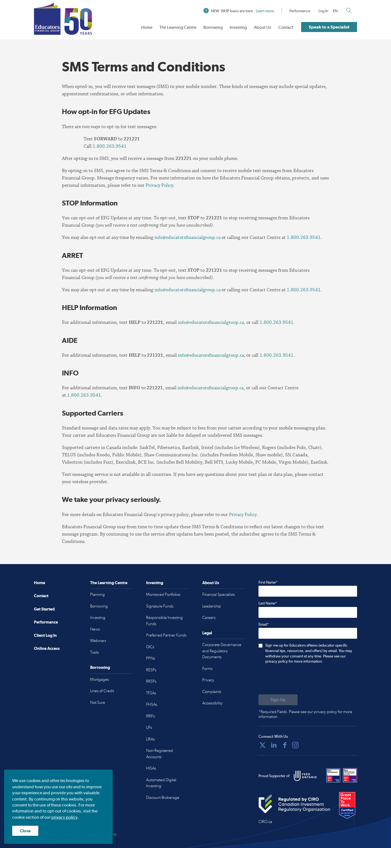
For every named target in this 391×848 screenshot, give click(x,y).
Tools (94, 652)
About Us (262, 27)
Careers (209, 617)
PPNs (150, 658)
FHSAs (151, 704)
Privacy (208, 680)
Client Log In (45, 635)
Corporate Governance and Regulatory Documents (221, 650)
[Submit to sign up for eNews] (278, 699)
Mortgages (99, 679)
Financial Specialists (218, 594)
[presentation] (299, 679)
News (95, 629)
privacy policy (64, 817)
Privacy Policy (159, 185)
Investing (238, 27)
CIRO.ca (265, 821)
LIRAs (150, 739)
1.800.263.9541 (110, 146)
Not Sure (97, 702)
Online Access (47, 648)
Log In (323, 11)
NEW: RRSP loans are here (238, 11)
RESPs (151, 669)
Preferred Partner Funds (166, 635)
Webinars (98, 640)
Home (146, 27)
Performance (299, 11)
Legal (207, 633)
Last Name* (267, 603)
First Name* (268, 582)
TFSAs (151, 693)
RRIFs (150, 716)
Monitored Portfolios (163, 594)
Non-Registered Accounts (159, 753)
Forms (207, 668)
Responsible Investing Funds (164, 620)
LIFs (149, 727)
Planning (97, 594)
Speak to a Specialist (329, 27)
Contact (285, 27)
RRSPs (151, 681)
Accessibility (212, 703)
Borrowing (213, 27)
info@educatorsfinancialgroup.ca (187, 237)
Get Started (44, 609)
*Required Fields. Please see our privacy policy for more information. (305, 714)
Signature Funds (160, 606)
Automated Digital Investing (161, 783)
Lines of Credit (102, 690)
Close (25, 830)
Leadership (211, 606)
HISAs (151, 768)
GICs (150, 646)
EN (335, 11)
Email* (263, 624)
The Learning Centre (177, 27)
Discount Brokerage (162, 797)
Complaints (211, 691)
